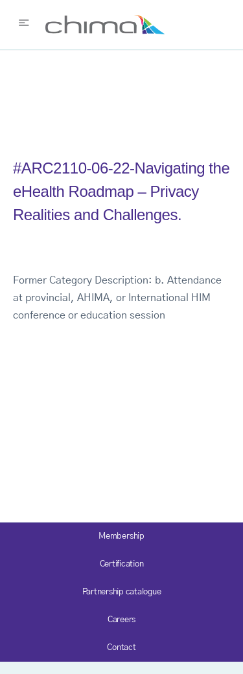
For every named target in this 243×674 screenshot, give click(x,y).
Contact (121, 648)
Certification (122, 564)
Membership (121, 536)
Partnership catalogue (121, 592)
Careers (121, 620)
